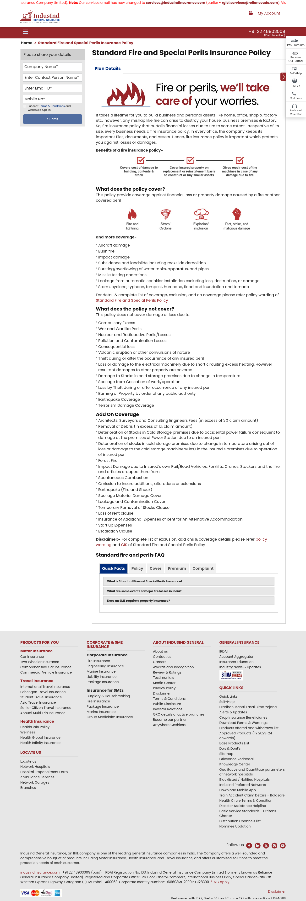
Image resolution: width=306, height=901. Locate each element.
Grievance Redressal (236, 759)
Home (27, 43)
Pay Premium (296, 45)
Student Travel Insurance (41, 697)
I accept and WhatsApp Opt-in (49, 108)
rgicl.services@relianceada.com (255, 2)
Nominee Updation (235, 826)
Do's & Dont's (230, 748)
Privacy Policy (164, 688)
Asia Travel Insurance (38, 702)
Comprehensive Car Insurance (45, 667)
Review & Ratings (167, 672)
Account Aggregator (236, 656)
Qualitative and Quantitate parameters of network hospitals (252, 772)
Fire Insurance (98, 661)
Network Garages (34, 782)
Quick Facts (113, 568)
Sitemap (226, 753)
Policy (137, 568)
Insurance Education (236, 661)
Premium (177, 568)
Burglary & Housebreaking (108, 696)
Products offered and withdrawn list (249, 728)
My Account (269, 13)
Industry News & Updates (240, 667)
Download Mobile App (237, 790)
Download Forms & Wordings (243, 722)
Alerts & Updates (233, 712)
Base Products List (234, 743)
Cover (155, 568)
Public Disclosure (167, 703)
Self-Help (296, 73)
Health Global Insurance (40, 737)
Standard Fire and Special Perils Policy (132, 300)
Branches (28, 787)
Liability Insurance (102, 676)
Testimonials (163, 677)
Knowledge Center (234, 764)
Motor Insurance (36, 651)
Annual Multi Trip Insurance (43, 713)
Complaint (202, 568)
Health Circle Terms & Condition (246, 800)
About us (160, 651)
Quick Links (228, 696)
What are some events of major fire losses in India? (144, 591)
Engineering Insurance (105, 666)
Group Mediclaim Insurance (110, 717)
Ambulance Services (37, 777)
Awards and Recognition (173, 667)
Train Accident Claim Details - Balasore (252, 795)
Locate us (28, 761)
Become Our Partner (295, 59)
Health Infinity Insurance (40, 742)
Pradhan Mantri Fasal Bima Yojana (248, 707)
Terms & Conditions (52, 106)
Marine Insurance (101, 671)
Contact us (162, 656)
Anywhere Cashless (169, 724)
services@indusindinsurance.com (180, 2)
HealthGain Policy (34, 727)
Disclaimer (162, 693)
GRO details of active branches (178, 714)
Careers (159, 661)
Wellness (27, 732)
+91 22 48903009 (266, 31)
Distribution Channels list (240, 821)
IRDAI (223, 651)
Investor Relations (167, 709)
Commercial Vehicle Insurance (46, 672)
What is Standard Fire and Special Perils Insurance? (144, 581)
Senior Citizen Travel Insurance (45, 707)
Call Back (296, 98)
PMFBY (296, 86)
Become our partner (170, 719)
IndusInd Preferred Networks (242, 784)
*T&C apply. (220, 882)
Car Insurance (32, 656)
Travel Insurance (36, 681)
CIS (124, 545)
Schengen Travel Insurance (43, 692)
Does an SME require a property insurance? (138, 601)
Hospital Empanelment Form (44, 771)
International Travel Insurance (45, 686)
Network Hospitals (35, 766)
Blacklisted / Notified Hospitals (244, 779)
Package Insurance (103, 682)
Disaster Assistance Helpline (242, 805)
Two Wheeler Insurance (39, 661)
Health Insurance (37, 721)
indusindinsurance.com (40, 872)
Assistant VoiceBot (296, 112)
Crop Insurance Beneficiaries (243, 717)
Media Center (164, 682)
